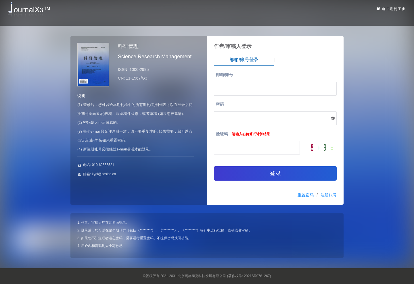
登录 (275, 173)
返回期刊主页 (391, 8)
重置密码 (306, 195)
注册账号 (329, 195)
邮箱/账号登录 (243, 59)
